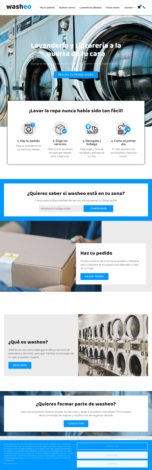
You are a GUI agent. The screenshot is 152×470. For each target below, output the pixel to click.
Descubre (20, 365)
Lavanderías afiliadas (91, 7)
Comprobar (98, 208)
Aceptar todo (112, 464)
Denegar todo (112, 455)
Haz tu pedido (47, 7)
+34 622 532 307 (144, 7)
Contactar (76, 423)
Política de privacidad (10, 463)
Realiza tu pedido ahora (76, 74)
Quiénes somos (67, 7)
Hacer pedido (94, 276)
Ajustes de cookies (112, 446)
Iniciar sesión (113, 7)
